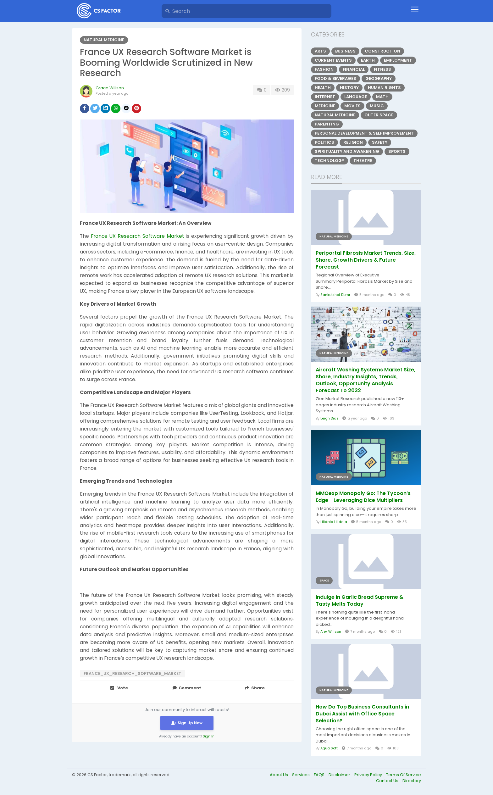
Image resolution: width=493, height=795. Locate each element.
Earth (368, 60)
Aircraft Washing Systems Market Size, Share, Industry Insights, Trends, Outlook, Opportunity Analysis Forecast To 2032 (365, 380)
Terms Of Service (403, 775)
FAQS (319, 775)
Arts (320, 51)
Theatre (362, 161)
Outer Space (378, 115)
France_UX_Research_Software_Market (132, 673)
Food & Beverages (335, 78)
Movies (352, 106)
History (349, 88)
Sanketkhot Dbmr (335, 294)
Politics (324, 142)
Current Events (333, 60)
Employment (398, 60)
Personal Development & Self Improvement (364, 133)
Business (345, 51)
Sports (397, 151)
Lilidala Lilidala (333, 521)
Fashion (324, 69)
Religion (353, 142)
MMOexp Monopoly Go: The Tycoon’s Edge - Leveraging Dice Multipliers (363, 497)
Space (324, 580)
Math (382, 97)
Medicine (325, 106)
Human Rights (384, 88)
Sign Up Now (186, 722)
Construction (382, 51)
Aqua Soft (329, 748)
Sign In (208, 736)
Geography (378, 78)
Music (377, 106)
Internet (325, 97)
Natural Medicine (104, 40)
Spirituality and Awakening (347, 151)
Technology (329, 161)
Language (355, 97)
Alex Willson (330, 631)
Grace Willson (110, 88)
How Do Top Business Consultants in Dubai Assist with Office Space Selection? (362, 713)
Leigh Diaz (329, 418)
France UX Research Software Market (137, 236)
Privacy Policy (368, 775)
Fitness (382, 69)
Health (323, 88)
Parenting (327, 124)
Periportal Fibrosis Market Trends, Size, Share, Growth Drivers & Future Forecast (366, 260)
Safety (379, 142)
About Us (279, 775)
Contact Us (387, 781)
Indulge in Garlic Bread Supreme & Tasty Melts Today (359, 601)
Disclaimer (340, 775)
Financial (354, 69)
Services (301, 775)
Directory (411, 781)
